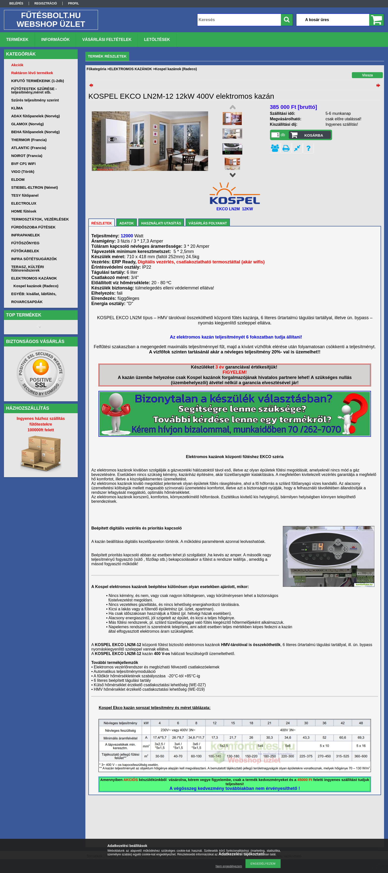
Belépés (16, 3)
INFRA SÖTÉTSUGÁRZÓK (34, 259)
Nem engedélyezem (229, 866)
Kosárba (313, 135)
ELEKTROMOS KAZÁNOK (130, 69)
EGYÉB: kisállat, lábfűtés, (33, 294)
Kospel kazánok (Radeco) (35, 286)
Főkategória (96, 69)
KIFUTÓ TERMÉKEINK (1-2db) (37, 81)
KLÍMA (17, 108)
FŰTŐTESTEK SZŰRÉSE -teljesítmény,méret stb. (34, 90)
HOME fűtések (23, 211)
